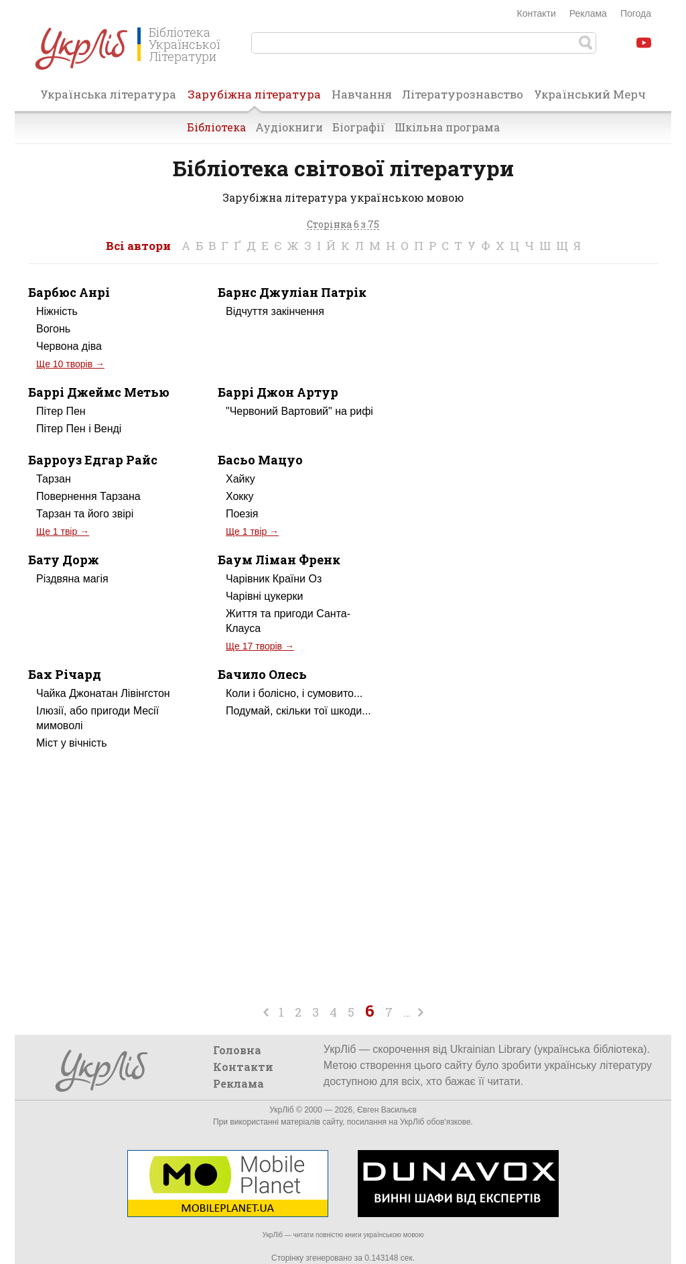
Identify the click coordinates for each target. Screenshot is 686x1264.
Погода (635, 13)
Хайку (240, 479)
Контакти (536, 13)
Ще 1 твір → (62, 531)
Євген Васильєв (387, 1110)
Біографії (358, 127)
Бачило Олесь (262, 674)
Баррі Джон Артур (278, 392)
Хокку (240, 496)
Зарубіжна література (254, 98)
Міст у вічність (71, 743)
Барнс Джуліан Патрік (292, 292)
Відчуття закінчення (275, 311)
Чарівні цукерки (264, 596)
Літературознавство (462, 94)
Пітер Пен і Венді (78, 428)
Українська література (108, 94)
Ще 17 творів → (260, 646)
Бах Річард (64, 674)
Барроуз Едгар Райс (92, 460)
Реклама (588, 13)
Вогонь (53, 328)
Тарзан (53, 479)
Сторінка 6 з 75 (343, 225)
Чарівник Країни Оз (274, 578)
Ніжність (57, 311)
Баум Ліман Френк (279, 560)
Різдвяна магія (72, 578)
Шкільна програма (447, 127)
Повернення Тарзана (88, 496)
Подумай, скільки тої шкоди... (298, 710)
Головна (237, 1050)
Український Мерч (590, 94)
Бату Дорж (63, 560)
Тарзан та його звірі (84, 513)
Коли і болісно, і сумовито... (294, 693)
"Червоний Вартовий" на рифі (299, 411)
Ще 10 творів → (70, 364)
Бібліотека (216, 127)
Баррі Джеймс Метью (98, 392)
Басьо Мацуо (260, 460)
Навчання (362, 94)
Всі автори (138, 245)
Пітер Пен (61, 411)
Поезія (242, 513)
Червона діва (69, 346)
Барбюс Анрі (69, 292)
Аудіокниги (289, 127)
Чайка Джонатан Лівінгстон (103, 693)
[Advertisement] (545, 398)
